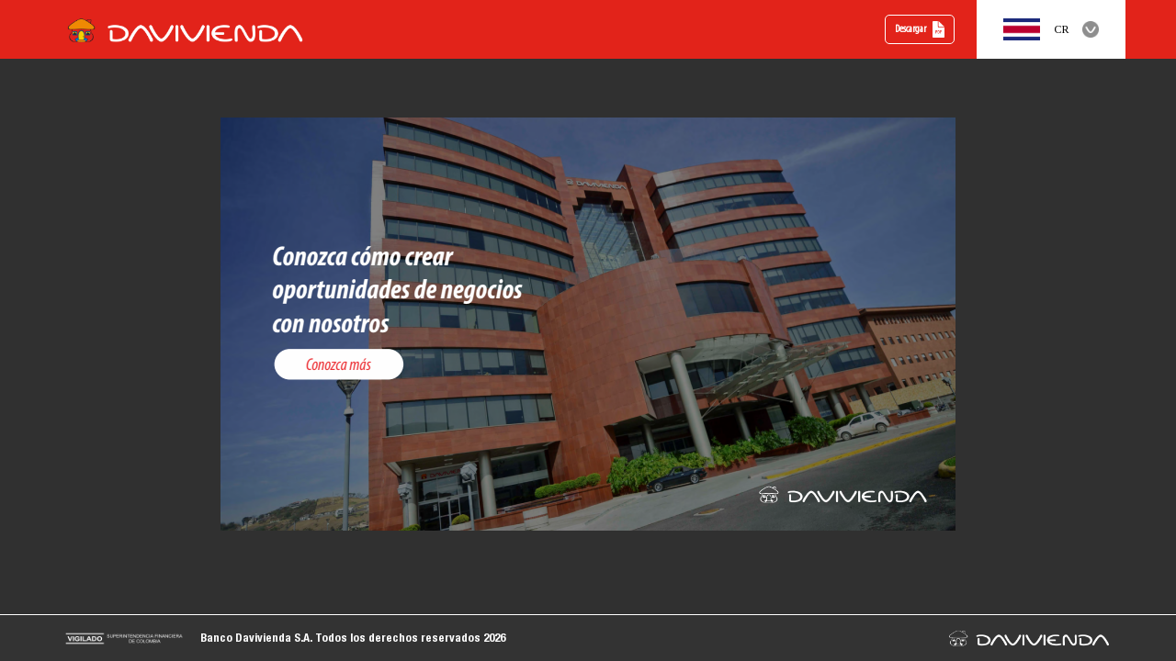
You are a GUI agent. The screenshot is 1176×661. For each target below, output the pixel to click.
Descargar (920, 29)
